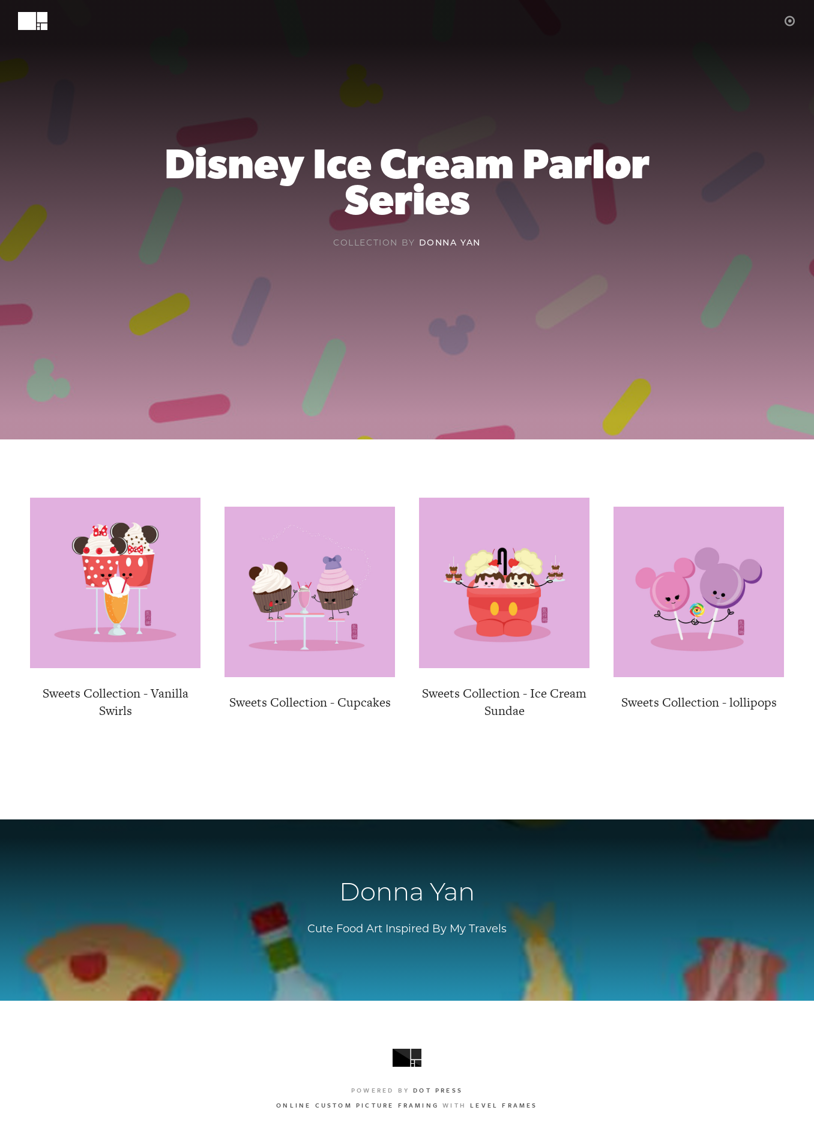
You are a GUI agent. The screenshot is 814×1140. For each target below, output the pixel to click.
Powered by (407, 1090)
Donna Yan (450, 242)
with (406, 1105)
